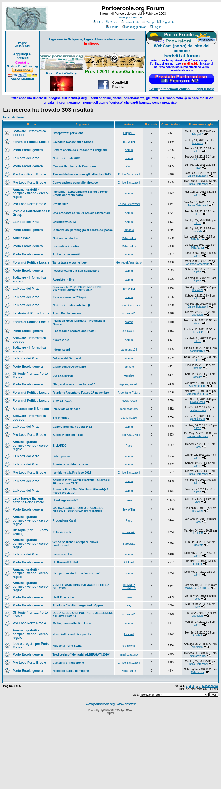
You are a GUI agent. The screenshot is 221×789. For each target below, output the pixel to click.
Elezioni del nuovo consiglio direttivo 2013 (81, 174)
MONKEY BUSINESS (129, 586)
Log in (155, 27)
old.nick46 (128, 313)
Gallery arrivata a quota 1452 (72, 426)
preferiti (22, 58)
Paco (128, 166)
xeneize (129, 375)
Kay (129, 605)
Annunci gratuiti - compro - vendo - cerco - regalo (31, 193)
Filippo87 (129, 133)
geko (129, 597)
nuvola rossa (129, 400)
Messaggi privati (134, 27)
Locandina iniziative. (66, 246)
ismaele (129, 230)
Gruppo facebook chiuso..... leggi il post (181, 89)
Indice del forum (14, 117)
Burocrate (129, 543)
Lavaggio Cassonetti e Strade (72, 141)
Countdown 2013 (64, 221)
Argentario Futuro (129, 392)
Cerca (111, 22)
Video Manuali (22, 79)
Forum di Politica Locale (31, 142)
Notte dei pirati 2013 (66, 158)
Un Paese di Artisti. (65, 562)
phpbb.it (110, 713)
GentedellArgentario (129, 262)
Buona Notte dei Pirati (67, 434)
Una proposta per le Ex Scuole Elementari (81, 212)
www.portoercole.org (133, 17)
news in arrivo (62, 554)
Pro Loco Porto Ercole (29, 174)
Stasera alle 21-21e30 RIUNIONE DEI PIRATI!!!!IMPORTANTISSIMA (77, 289)
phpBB (103, 710)
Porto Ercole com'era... (68, 313)
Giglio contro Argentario (69, 366)
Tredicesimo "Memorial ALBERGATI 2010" (81, 654)
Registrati (165, 22)
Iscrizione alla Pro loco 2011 (71, 472)
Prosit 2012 (60, 204)
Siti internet (60, 417)
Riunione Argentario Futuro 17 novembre (80, 392)
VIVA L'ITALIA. (62, 400)
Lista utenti (130, 22)
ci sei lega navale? (65, 500)
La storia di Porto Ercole (31, 313)
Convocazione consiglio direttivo (75, 182)
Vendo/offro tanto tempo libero (73, 634)
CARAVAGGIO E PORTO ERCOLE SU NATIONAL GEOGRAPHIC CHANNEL (77, 509)
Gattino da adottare (65, 238)
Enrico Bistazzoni (129, 174)
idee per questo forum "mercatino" (76, 573)
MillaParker (129, 238)
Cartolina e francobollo (68, 662)
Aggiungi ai (22, 54)
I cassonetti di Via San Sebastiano (75, 270)
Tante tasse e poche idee (69, 262)
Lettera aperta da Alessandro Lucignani (79, 150)
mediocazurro (129, 408)
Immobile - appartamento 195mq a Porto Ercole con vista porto (80, 193)
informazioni (61, 349)
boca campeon (62, 375)
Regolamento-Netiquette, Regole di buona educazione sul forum (92, 39)
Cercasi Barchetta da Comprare (74, 166)
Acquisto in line (63, 279)
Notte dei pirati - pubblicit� (71, 305)
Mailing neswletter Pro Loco (71, 623)
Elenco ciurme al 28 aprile (70, 297)
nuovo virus (60, 339)
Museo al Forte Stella (66, 645)
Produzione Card (64, 520)
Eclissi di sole (62, 532)
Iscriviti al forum (181, 55)
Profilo (112, 27)
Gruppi (148, 22)
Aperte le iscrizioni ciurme (70, 464)
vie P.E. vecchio (63, 597)
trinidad (129, 562)
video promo (61, 456)
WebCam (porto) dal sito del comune (181, 48)
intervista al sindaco (66, 408)
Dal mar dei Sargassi (66, 358)
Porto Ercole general (28, 150)
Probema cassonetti (66, 254)
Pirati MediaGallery (61, 73)
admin (129, 150)
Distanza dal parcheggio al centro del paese (82, 230)
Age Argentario (129, 384)
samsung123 (128, 349)
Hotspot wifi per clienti (67, 133)
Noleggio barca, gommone (70, 670)
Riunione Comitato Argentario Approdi (78, 605)
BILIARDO (59, 445)
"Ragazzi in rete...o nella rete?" (73, 384)
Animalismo (22, 238)
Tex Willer (129, 141)
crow (129, 500)
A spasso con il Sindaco (31, 409)
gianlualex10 (129, 417)
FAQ (98, 22)
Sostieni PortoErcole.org (22, 66)
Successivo (210, 686)
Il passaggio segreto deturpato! (74, 330)
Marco (129, 322)
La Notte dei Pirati (26, 158)
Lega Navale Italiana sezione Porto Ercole (28, 500)
